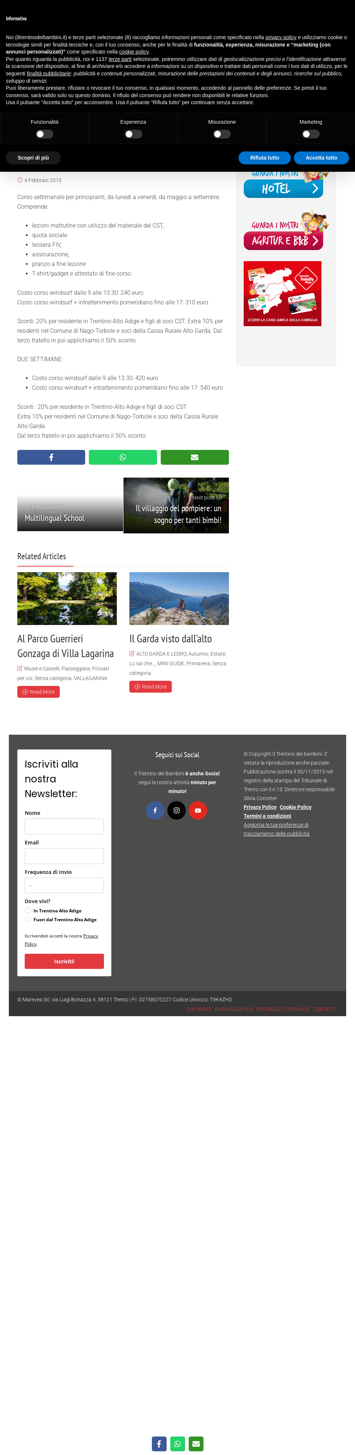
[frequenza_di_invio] (64, 885)
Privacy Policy (260, 807)
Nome (32, 812)
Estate (217, 654)
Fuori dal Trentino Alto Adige (65, 919)
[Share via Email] (195, 457)
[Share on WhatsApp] (123, 457)
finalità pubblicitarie (49, 73)
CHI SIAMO (198, 1009)
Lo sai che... (142, 663)
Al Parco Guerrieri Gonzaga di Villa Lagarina (65, 645)
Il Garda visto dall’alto (170, 638)
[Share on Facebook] (51, 457)
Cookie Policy (296, 807)
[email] (64, 856)
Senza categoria (53, 678)
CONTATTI (324, 1009)
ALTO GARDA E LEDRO (161, 654)
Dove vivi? (38, 901)
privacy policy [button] (280, 37)
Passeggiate (76, 669)
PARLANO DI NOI (234, 1009)
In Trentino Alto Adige (57, 911)
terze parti (120, 59)
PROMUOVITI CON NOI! (283, 1009)
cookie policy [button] (133, 52)
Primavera (198, 663)
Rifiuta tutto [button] (264, 158)
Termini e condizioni (267, 816)
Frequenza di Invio (48, 871)
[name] (64, 826)
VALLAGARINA (90, 678)
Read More (38, 692)
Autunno (198, 654)
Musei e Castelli (41, 669)
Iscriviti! (64, 961)
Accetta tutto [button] (321, 158)
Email (32, 842)
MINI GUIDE (170, 663)
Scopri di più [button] (33, 158)
